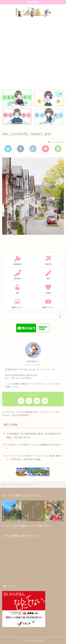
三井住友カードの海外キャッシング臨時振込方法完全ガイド (34, 446)
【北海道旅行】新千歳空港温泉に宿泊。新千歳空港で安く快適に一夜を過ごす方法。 (34, 435)
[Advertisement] (33, 53)
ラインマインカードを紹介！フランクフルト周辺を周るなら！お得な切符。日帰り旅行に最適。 (34, 457)
